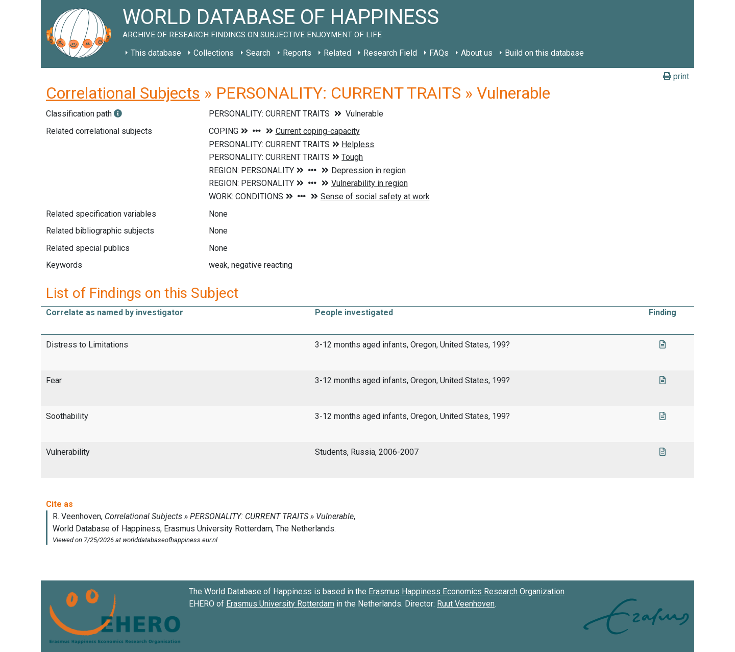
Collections (213, 53)
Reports (297, 53)
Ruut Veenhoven (466, 604)
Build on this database (544, 53)
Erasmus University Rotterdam (280, 604)
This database (156, 53)
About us (477, 53)
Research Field (390, 53)
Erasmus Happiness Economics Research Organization (467, 591)
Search (258, 53)
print (676, 76)
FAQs (439, 53)
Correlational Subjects (123, 93)
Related (337, 53)
